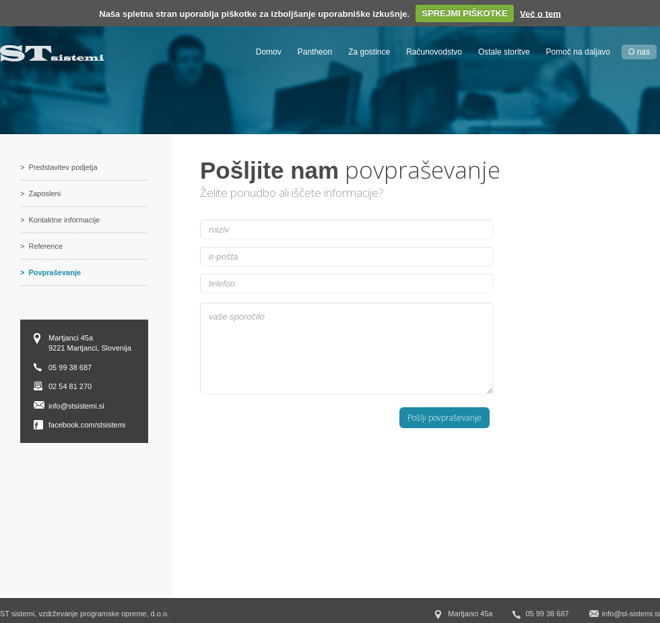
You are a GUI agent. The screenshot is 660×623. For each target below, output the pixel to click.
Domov (269, 52)
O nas (639, 52)
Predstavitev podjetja (62, 167)
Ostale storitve (504, 52)
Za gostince (369, 52)
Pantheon (315, 52)
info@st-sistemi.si (631, 614)
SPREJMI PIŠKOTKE (465, 13)
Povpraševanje (54, 272)
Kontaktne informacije (64, 220)
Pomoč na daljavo (578, 52)
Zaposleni (44, 193)
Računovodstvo (434, 52)
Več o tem (540, 13)
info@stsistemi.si (76, 406)
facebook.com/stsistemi (86, 425)
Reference (45, 246)
